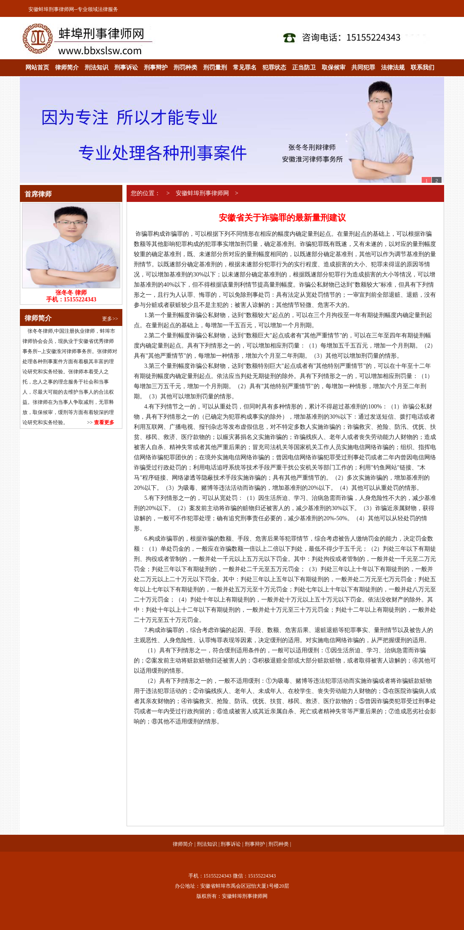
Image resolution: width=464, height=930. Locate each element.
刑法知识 (96, 67)
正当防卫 (304, 67)
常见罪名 (245, 67)
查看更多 (104, 422)
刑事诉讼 (126, 67)
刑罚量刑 (215, 67)
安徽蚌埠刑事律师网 (51, 9)
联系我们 (422, 67)
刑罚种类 (185, 67)
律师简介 (67, 67)
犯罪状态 (274, 67)
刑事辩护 (156, 67)
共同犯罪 (363, 67)
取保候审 (333, 67)
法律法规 (393, 67)
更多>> (110, 319)
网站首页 (37, 67)
